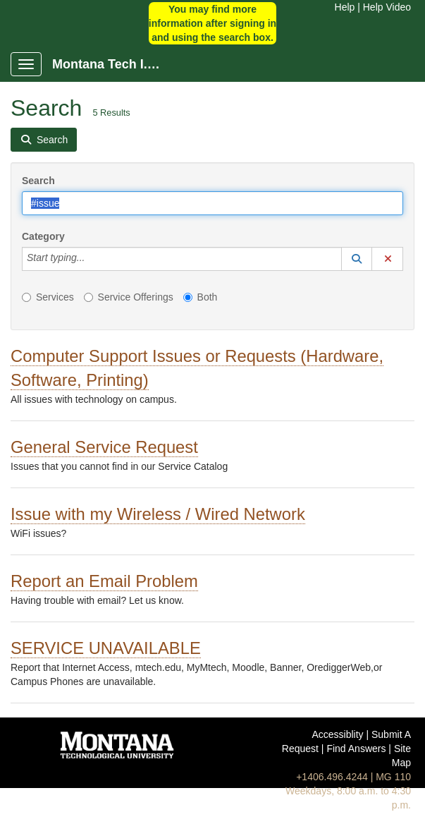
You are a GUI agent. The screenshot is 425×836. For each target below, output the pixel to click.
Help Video (387, 7)
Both (200, 297)
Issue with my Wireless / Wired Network (158, 513)
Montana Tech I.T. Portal (113, 64)
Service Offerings (128, 297)
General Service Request (104, 446)
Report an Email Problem (104, 580)
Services (48, 297)
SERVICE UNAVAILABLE (106, 648)
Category (43, 236)
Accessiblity (337, 734)
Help (345, 7)
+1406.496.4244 (332, 776)
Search (38, 180)
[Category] (92, 259)
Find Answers (356, 748)
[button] (356, 259)
